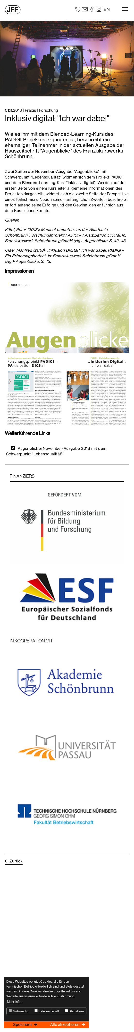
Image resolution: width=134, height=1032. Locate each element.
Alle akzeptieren (65, 1024)
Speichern (23, 1024)
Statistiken (74, 1011)
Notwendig (18, 1011)
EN (107, 9)
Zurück (16, 861)
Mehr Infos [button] (15, 1002)
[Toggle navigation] (125, 9)
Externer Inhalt (46, 1011)
